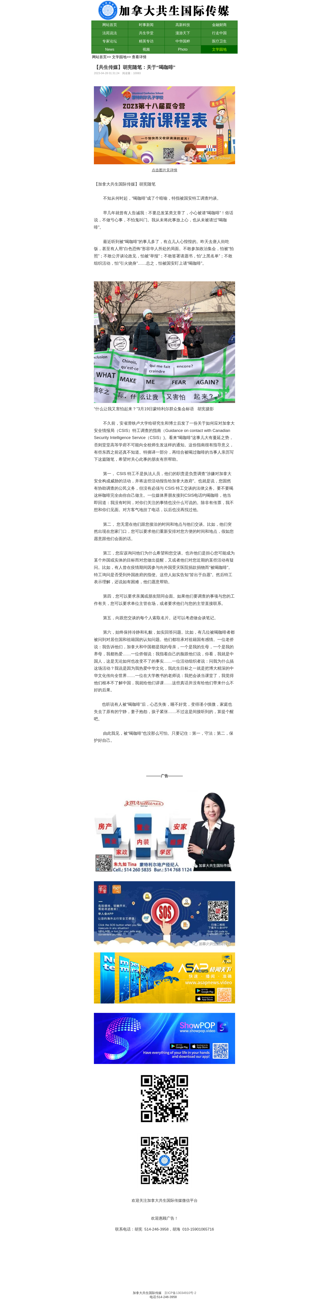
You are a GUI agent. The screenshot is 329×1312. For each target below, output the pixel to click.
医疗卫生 (219, 41)
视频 (146, 49)
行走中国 (219, 33)
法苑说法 (109, 33)
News (109, 49)
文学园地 (219, 49)
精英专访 (146, 41)
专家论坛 (109, 41)
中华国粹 (182, 41)
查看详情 (139, 57)
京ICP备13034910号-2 (180, 1293)
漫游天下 (182, 33)
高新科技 (182, 25)
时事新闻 (146, 25)
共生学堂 (146, 33)
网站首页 (109, 25)
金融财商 (219, 25)
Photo (183, 49)
